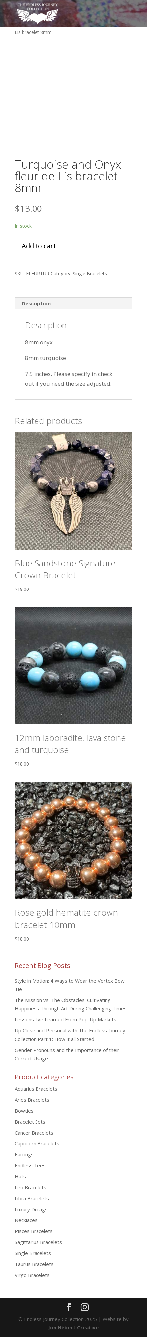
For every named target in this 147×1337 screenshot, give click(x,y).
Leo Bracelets (30, 1187)
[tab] (73, 303)
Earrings (24, 1154)
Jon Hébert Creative (73, 1327)
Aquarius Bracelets (36, 1088)
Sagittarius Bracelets (38, 1242)
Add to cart (39, 245)
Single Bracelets (90, 273)
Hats (20, 1176)
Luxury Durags (31, 1209)
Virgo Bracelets (32, 1275)
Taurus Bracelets (34, 1264)
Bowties (24, 1110)
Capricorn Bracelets (37, 1143)
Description (36, 303)
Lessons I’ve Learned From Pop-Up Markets (65, 1019)
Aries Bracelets (32, 1099)
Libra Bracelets (32, 1198)
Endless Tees (30, 1165)
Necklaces (26, 1220)
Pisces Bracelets (34, 1231)
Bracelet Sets (30, 1121)
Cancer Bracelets (34, 1132)
